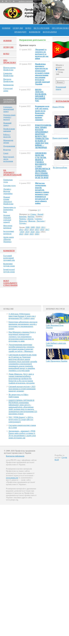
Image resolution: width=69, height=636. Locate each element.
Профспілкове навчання (9, 130)
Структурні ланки (8, 89)
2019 (27, 232)
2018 (22, 232)
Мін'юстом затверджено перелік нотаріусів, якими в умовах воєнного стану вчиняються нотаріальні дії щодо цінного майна (42, 193)
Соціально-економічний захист (8, 109)
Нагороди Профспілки (8, 80)
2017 (47, 229)
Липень (30, 219)
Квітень (31, 216)
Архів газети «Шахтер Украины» (8, 239)
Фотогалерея (50, 32)
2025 (31, 234)
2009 (33, 227)
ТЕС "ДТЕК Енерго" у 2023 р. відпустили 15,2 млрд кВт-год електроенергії (21, 419)
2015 (37, 229)
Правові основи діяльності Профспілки (8, 200)
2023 (21, 234)
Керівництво (8, 85)
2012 (21, 229)
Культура (7, 150)
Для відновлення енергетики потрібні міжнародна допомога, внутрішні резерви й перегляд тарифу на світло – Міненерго (21, 348)
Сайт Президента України (56, 361)
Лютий (40, 214)
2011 (43, 227)
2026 (37, 234)
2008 (27, 227)
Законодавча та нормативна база (9, 209)
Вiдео (6, 54)
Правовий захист (7, 124)
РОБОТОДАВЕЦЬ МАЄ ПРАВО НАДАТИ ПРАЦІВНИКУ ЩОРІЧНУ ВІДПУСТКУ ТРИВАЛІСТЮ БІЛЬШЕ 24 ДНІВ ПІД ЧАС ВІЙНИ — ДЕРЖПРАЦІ (43, 136)
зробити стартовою (26, 1)
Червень (22, 219)
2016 (42, 229)
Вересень (23, 221)
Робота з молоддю (7, 135)
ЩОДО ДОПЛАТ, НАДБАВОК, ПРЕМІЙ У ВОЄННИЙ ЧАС (41, 95)
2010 (38, 227)
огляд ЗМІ (18, 28)
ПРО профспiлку (60, 28)
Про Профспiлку (9, 61)
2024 (26, 234)
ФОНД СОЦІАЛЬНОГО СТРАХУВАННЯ (10, 283)
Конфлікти (9, 251)
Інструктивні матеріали (8, 232)
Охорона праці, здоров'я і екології (9, 117)
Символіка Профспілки (8, 74)
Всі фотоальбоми (60, 167)
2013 (26, 229)
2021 (38, 232)
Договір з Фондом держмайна (7, 191)
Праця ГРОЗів (58, 107)
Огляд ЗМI (8, 47)
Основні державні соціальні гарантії (7, 218)
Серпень (38, 219)
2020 (32, 232)
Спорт (5, 153)
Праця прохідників (60, 138)
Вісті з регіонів (41, 28)
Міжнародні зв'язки (8, 141)
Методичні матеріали (7, 227)
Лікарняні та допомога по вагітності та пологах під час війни (42, 54)
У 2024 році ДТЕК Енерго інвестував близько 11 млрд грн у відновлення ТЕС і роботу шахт (22, 316)
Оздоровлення (9, 146)
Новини (6, 28)
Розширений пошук (61, 88)
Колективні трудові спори (9, 265)
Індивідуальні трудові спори (9, 270)
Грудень (22, 223)
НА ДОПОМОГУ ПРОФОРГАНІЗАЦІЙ (12, 172)
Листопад (41, 221)
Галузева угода (9, 185)
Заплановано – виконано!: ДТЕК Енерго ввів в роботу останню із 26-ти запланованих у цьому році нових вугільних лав (22, 434)
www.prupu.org (12, 478)
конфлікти (34, 32)
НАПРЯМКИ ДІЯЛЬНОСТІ (9, 101)
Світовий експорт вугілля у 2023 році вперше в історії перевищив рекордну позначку (22, 388)
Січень (33, 214)
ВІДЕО (28, 28)
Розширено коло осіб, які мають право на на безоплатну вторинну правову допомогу (42, 113)
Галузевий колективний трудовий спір (9, 258)
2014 (31, 229)
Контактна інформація (15, 456)
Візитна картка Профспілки (9, 68)
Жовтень (31, 221)
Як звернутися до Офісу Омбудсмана (18, 395)
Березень (23, 216)
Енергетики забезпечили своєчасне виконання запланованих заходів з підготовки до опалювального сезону (23, 325)
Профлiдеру (20, 32)
